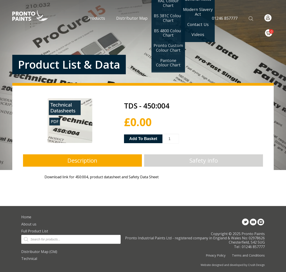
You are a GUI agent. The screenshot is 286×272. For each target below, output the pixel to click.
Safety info (203, 160)
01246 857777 (225, 18)
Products (96, 18)
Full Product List (34, 231)
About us (28, 224)
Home (26, 217)
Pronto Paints (34, 16)
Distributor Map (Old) (39, 251)
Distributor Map (132, 18)
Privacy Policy (215, 255)
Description (82, 160)
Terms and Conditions (248, 255)
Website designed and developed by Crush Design (233, 265)
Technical (29, 258)
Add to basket (143, 138)
